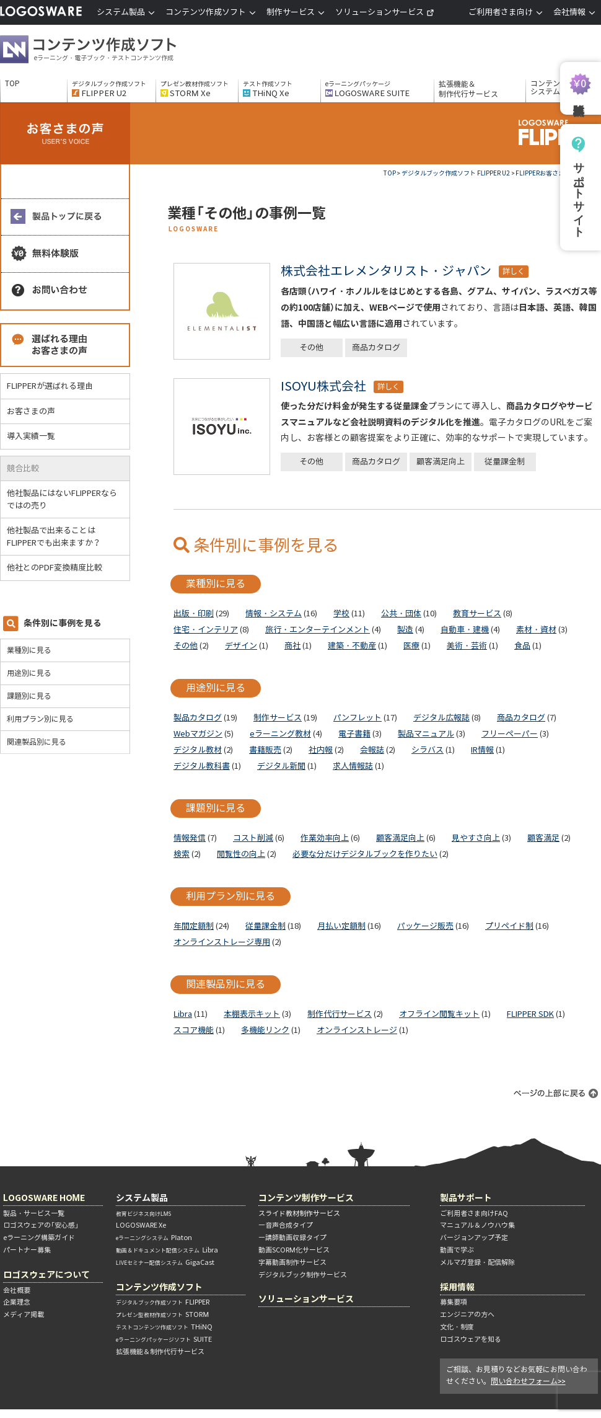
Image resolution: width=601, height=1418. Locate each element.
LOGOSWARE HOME (44, 1197)
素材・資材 (536, 629)
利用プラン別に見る (40, 719)
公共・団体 (401, 613)
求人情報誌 (353, 766)
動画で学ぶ (457, 1250)
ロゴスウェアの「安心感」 (41, 1225)
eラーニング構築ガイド (39, 1237)
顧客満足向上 (440, 461)
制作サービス (277, 717)
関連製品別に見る (36, 742)
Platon (154, 1237)
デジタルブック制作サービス (302, 1274)
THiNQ (164, 1327)
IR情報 (482, 750)
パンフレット (357, 717)
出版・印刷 (193, 613)
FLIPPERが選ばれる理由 (50, 386)
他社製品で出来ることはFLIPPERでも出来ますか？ (59, 536)
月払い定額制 (341, 926)
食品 (522, 645)
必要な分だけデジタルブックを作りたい (364, 854)
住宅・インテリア (205, 629)
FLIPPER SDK (530, 1014)
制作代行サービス (339, 1014)
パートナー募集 (27, 1250)
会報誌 (372, 750)
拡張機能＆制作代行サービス (468, 89)
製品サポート (466, 1197)
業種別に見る (29, 650)
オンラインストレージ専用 (221, 942)
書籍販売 (265, 750)
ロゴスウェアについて (46, 1274)
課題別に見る (29, 696)
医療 (411, 645)
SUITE (164, 1339)
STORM (162, 1314)
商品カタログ (376, 347)
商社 (292, 645)
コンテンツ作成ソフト (108, 50)
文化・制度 (457, 1327)
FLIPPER (162, 1302)
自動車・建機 (465, 629)
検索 (181, 854)
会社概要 (16, 1290)
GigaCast (165, 1262)
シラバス (427, 750)
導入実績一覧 (31, 436)
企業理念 (16, 1302)
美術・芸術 (467, 645)
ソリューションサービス (384, 12)
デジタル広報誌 (441, 717)
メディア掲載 (23, 1314)
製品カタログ (197, 717)
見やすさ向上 (476, 838)
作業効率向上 (324, 838)
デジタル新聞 (281, 766)
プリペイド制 (509, 926)
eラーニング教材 (280, 733)
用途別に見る (29, 673)
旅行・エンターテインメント (317, 629)
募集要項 (453, 1302)
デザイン (241, 645)
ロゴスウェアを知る (470, 1339)
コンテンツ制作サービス (306, 1197)
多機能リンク (265, 1030)
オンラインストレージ (357, 1030)
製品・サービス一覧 (33, 1213)
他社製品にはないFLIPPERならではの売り (62, 499)
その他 (311, 347)
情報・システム (273, 613)
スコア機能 (193, 1030)
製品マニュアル (426, 733)
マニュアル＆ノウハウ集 (477, 1225)
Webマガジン (197, 733)
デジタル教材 (197, 750)
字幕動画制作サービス (292, 1262)
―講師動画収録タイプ (292, 1237)
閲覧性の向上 (241, 854)
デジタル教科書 (201, 766)
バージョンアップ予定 (474, 1237)
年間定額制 (193, 926)
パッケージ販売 (425, 926)
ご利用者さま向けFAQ (474, 1213)
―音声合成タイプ (285, 1225)
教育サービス (477, 613)
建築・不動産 (352, 645)
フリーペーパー (509, 733)
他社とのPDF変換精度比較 (59, 567)
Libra (182, 1014)
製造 (405, 629)
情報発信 (189, 838)
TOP (12, 83)
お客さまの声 (31, 411)
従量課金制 (505, 461)
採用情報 (457, 1287)
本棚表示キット (252, 1014)
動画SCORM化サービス (294, 1250)
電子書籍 (354, 733)
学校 (341, 613)
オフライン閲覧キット (439, 1014)
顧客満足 (543, 838)
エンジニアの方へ (467, 1314)
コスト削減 (253, 838)
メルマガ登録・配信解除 (477, 1262)
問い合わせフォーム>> (528, 1381)
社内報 (321, 750)
